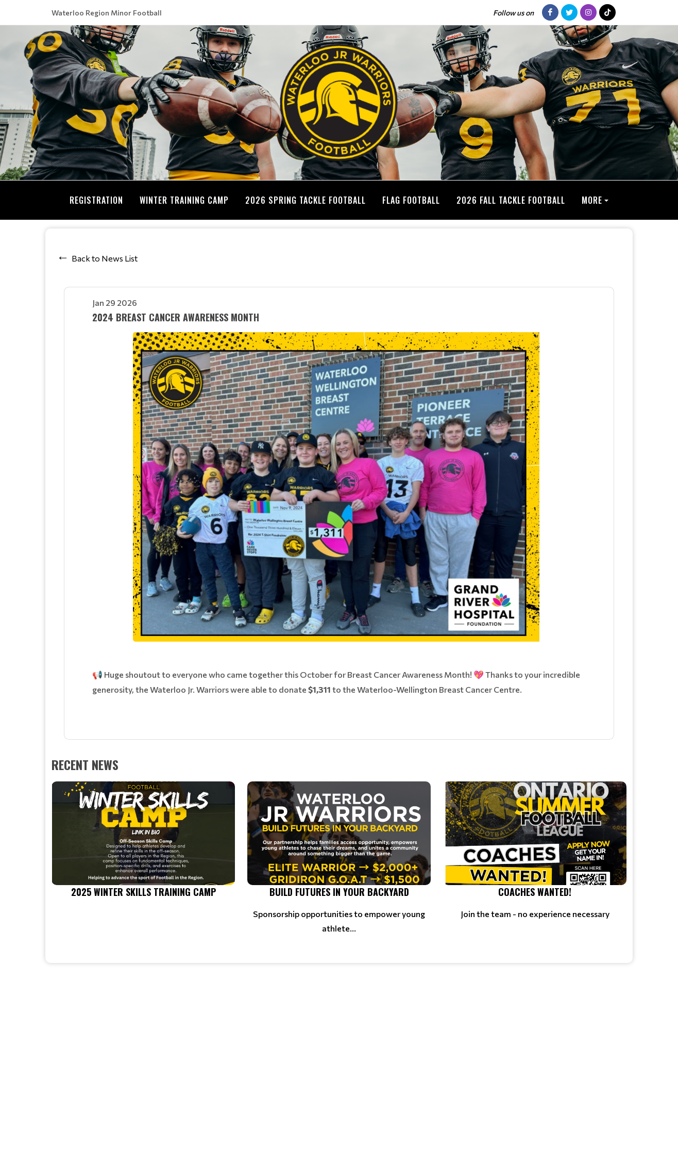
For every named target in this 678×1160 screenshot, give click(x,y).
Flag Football (411, 200)
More (592, 200)
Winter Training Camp (184, 200)
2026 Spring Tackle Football (305, 200)
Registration (96, 200)
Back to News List (105, 258)
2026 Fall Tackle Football (510, 200)
